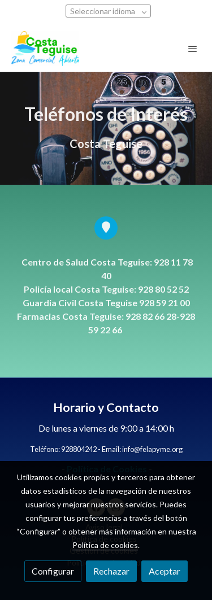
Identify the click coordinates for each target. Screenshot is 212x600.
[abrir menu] (193, 49)
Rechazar (111, 571)
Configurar (53, 571)
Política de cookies (105, 545)
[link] (45, 48)
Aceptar (164, 571)
